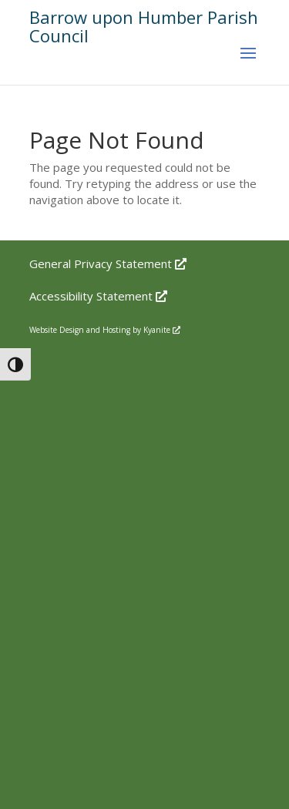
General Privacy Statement (108, 263)
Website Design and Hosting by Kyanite (104, 329)
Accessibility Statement (98, 296)
